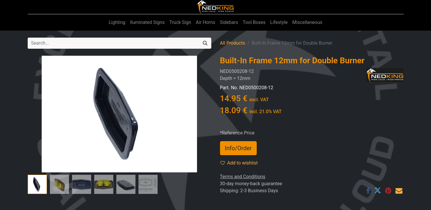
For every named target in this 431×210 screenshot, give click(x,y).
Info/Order (238, 148)
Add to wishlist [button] (239, 163)
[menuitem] (117, 22)
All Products (232, 43)
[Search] (205, 43)
